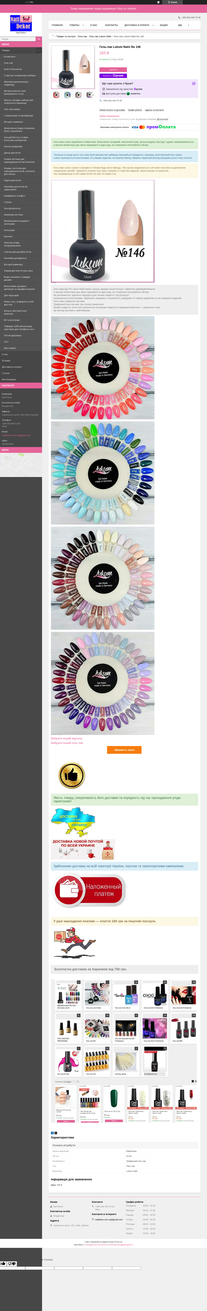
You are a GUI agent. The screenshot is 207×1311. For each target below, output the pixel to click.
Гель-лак (8, 62)
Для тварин (10, 348)
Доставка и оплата (12, 366)
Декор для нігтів (12, 152)
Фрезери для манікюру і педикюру (16, 83)
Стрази (7, 202)
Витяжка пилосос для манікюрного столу (15, 92)
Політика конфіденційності (121, 1245)
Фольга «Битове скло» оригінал (15, 312)
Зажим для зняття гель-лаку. (18, 270)
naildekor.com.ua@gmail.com (16, 435)
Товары (6, 50)
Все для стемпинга (13, 121)
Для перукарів (11, 295)
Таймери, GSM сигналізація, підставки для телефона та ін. (19, 328)
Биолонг (8, 236)
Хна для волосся (12, 208)
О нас (5, 354)
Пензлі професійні (13, 146)
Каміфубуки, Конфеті (14, 195)
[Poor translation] (12, 1264)
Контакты (111, 25)
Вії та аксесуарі (12, 319)
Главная (57, 25)
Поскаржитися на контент (96, 1245)
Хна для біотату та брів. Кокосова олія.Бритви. (16, 139)
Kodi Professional (13, 69)
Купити (113, 69)
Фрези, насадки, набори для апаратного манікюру (18, 101)
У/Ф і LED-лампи (12, 109)
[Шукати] (39, 39)
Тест (6, 341)
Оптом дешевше (12, 335)
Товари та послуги (65, 36)
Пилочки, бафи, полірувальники (12, 244)
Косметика (9, 56)
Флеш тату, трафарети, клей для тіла (18, 303)
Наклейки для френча (15, 258)
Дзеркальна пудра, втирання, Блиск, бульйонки (19, 129)
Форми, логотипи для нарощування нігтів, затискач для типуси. (19, 171)
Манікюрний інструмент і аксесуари (17, 222)
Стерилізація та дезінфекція (18, 115)
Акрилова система (13, 214)
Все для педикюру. (13, 264)
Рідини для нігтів (12, 180)
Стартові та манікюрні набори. (20, 75)
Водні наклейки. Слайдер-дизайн (17, 278)
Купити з (113, 75)
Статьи (5, 373)
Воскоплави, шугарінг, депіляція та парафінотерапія (19, 287)
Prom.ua (118, 1242)
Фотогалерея (9, 379)
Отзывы (6, 360)
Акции (164, 25)
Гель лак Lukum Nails (100, 36)
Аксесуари (9, 230)
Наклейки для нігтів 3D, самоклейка (16, 188)
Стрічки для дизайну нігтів (17, 251)
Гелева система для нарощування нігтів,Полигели (19, 160)
